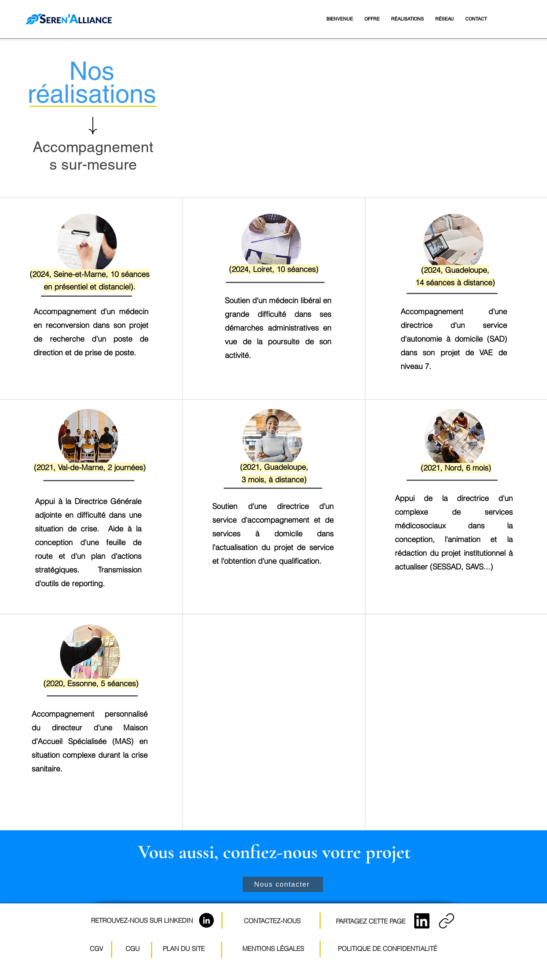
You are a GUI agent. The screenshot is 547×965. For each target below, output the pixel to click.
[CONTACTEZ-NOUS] (272, 920)
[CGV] (96, 948)
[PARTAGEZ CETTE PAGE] (370, 920)
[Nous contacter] (283, 884)
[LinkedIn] (206, 920)
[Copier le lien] (446, 920)
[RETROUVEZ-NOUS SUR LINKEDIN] (141, 920)
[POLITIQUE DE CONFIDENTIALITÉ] (387, 948)
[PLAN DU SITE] (184, 948)
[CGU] (132, 948)
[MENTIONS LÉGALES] (273, 948)
